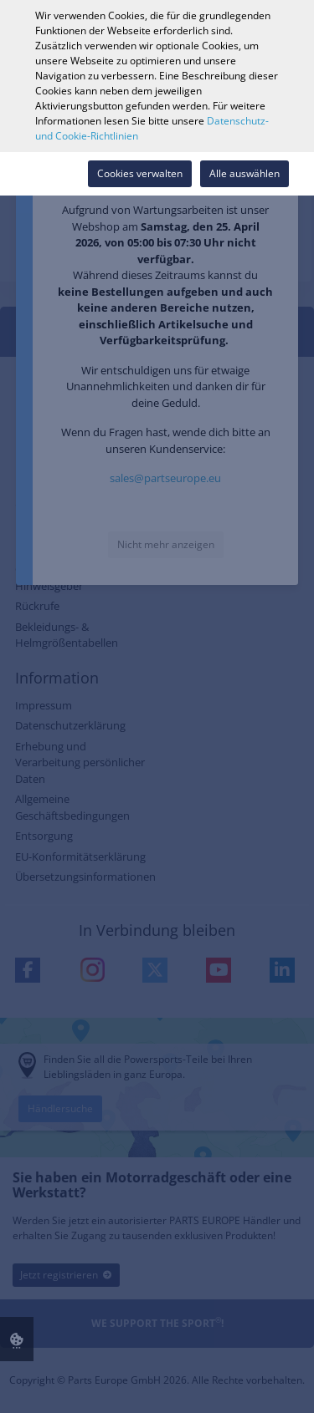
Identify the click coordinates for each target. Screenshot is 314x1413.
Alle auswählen (244, 173)
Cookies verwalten (140, 173)
